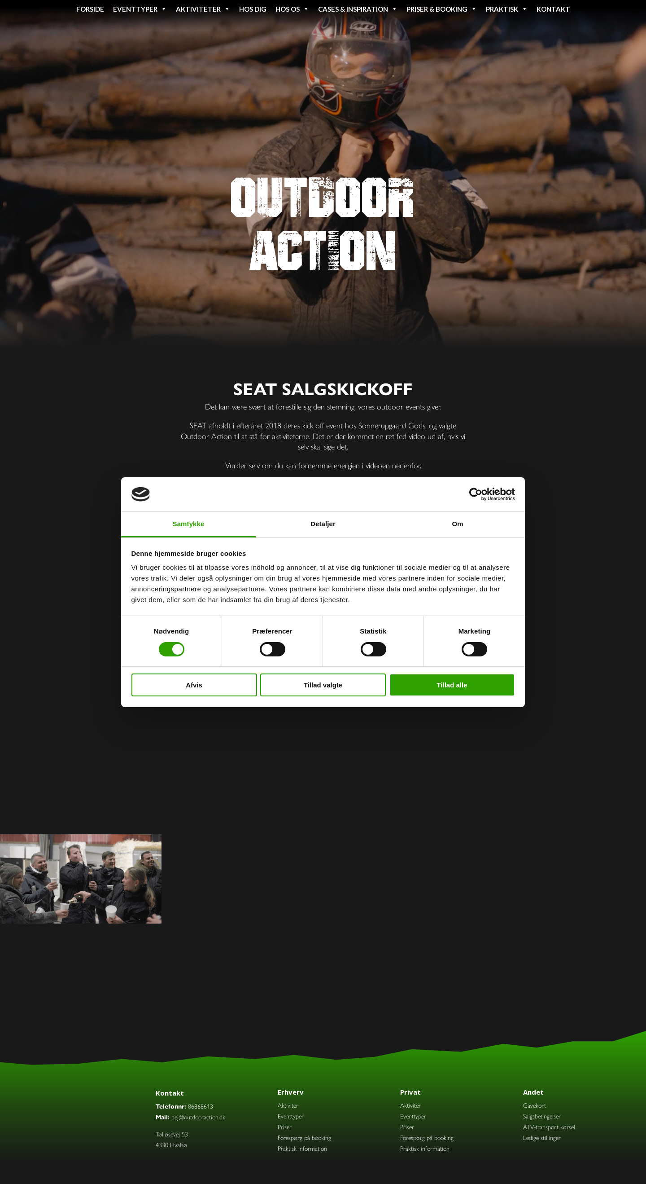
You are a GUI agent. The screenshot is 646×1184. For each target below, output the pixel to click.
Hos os (292, 9)
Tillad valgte (323, 685)
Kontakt (553, 9)
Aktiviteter (203, 9)
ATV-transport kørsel (549, 1126)
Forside (90, 9)
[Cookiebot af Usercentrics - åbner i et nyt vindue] (475, 494)
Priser (285, 1126)
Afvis (194, 685)
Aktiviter (288, 1104)
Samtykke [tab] (189, 524)
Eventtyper (140, 9)
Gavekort (534, 1104)
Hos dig (252, 9)
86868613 (200, 1105)
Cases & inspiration (357, 9)
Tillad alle (451, 685)
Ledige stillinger (542, 1137)
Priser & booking (441, 9)
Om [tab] (457, 524)
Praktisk (507, 9)
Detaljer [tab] (323, 524)
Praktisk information (302, 1148)
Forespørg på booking (304, 1137)
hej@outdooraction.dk (198, 1116)
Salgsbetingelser (542, 1115)
